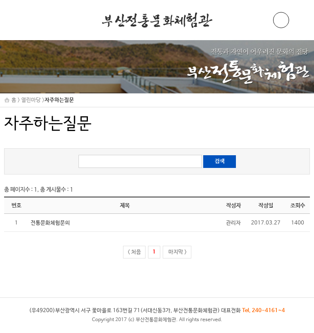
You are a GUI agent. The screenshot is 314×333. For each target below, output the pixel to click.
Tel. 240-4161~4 (263, 311)
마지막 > (177, 252)
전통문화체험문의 (50, 223)
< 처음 (134, 252)
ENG (281, 20)
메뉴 (300, 20)
